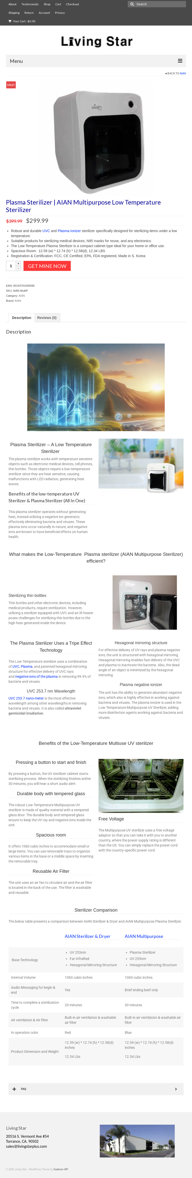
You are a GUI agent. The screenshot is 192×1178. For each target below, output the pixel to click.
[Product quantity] (11, 266)
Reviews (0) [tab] (46, 318)
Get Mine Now (47, 266)
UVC (46, 231)
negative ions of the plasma (36, 677)
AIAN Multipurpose (144, 936)
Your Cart (21, 21)
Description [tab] (21, 318)
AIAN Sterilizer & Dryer (87, 936)
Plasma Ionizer (69, 231)
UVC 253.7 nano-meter (26, 698)
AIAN (183, 73)
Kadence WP (61, 1169)
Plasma (26, 666)
